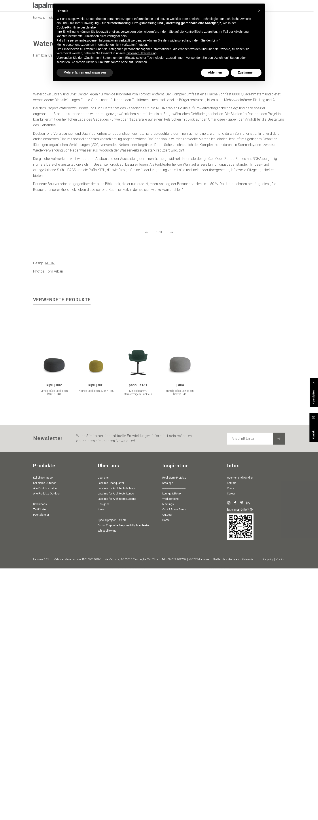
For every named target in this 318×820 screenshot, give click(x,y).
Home (166, 776)
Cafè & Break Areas (174, 766)
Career (231, 750)
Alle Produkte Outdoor (46, 750)
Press (230, 744)
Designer (103, 760)
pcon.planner (41, 771)
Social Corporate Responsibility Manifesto (123, 782)
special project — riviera (112, 776)
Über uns (103, 734)
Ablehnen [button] (215, 72)
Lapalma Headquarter (111, 739)
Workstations (170, 755)
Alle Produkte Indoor (45, 744)
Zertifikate (39, 766)
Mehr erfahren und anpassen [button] (85, 72)
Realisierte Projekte (174, 734)
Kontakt (231, 739)
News (101, 766)
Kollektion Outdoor (44, 739)
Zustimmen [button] (246, 72)
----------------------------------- (174, 744)
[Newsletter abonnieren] (279, 695)
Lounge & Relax (171, 750)
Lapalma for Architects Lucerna (117, 755)
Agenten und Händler (240, 734)
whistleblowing (107, 787)
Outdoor (167, 771)
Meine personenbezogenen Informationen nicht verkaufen (96, 44)
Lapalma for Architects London (116, 750)
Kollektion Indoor (43, 734)
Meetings (168, 760)
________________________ (46, 755)
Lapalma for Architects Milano (116, 744)
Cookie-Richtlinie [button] (68, 27)
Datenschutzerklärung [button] (142, 53)
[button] (259, 10)
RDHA (50, 520)
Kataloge (167, 739)
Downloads (40, 760)
